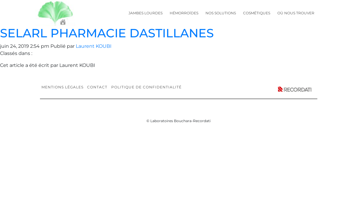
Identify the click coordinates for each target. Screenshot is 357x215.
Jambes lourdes (146, 13)
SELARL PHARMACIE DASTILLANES (107, 33)
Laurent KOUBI (94, 46)
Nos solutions (220, 13)
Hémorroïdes (184, 13)
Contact (97, 87)
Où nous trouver (295, 13)
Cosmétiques (256, 13)
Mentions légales (62, 87)
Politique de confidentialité (146, 87)
